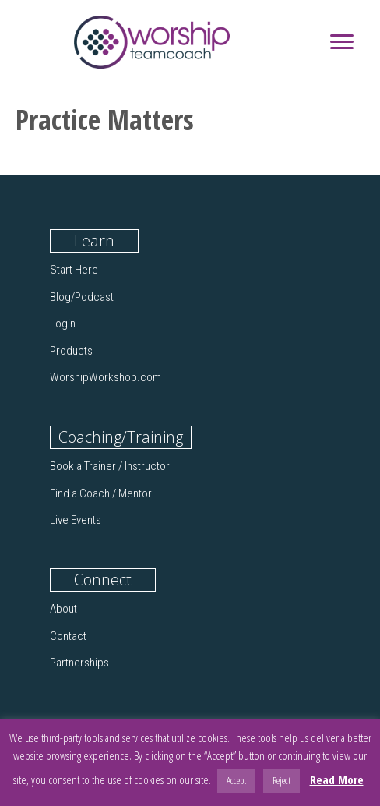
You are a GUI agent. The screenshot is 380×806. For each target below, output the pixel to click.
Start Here (74, 270)
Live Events (75, 520)
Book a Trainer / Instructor (110, 466)
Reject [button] (281, 780)
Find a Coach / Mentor (101, 493)
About (63, 609)
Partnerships (79, 663)
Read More (337, 779)
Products (71, 351)
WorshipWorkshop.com (105, 377)
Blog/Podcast (82, 297)
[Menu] (342, 42)
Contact (68, 636)
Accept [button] (236, 780)
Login (63, 323)
